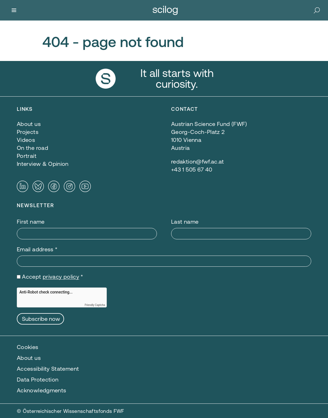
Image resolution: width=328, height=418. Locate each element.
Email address (37, 249)
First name (31, 221)
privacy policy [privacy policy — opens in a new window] (61, 276)
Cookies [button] (27, 347)
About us (29, 357)
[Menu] (14, 10)
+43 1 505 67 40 (191, 169)
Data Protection (37, 379)
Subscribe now (41, 318)
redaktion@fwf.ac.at (197, 161)
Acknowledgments (41, 390)
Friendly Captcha (95, 305)
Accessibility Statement (48, 368)
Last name (184, 221)
